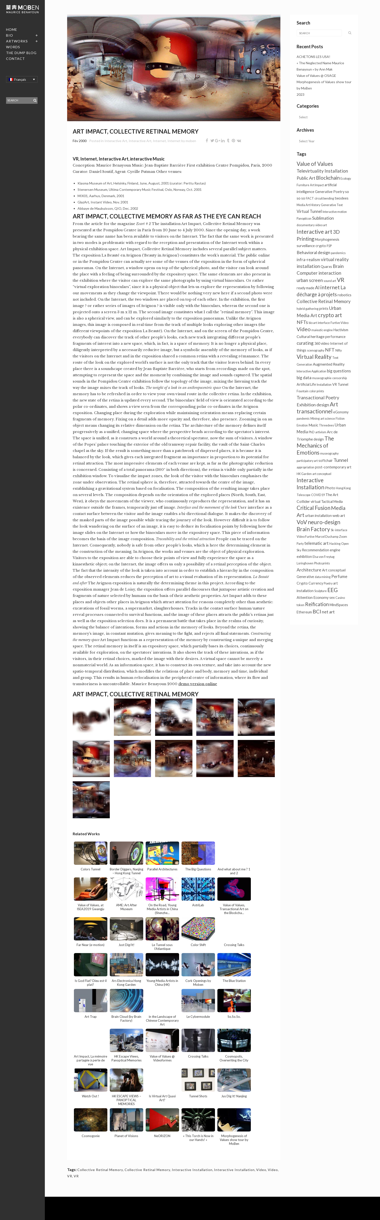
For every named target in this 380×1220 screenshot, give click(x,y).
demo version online (197, 684)
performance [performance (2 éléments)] (335, 337)
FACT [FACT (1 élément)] (310, 198)
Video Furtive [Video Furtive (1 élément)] (306, 536)
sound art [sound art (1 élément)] (330, 281)
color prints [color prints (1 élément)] (316, 391)
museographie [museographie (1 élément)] (322, 378)
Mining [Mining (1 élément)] (315, 418)
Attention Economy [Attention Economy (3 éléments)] (313, 597)
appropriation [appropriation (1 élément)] (305, 467)
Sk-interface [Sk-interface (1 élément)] (339, 530)
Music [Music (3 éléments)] (313, 425)
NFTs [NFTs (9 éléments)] (302, 322)
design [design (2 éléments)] (319, 439)
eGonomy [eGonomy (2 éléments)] (340, 412)
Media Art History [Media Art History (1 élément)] (308, 205)
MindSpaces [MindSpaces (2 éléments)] (339, 605)
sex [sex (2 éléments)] (332, 597)
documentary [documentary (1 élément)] (306, 225)
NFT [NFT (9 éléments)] (330, 350)
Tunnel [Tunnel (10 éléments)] (340, 460)
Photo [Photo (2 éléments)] (330, 488)
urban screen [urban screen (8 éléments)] (310, 280)
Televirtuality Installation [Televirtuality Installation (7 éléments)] (322, 171)
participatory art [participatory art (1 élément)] (307, 461)
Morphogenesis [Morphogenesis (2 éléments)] (327, 239)
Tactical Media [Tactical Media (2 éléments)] (332, 501)
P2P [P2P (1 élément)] (329, 246)
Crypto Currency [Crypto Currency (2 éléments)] (310, 583)
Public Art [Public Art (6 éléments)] (306, 178)
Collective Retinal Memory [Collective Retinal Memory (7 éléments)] (323, 301)
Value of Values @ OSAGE (316, 75)
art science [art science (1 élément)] (327, 418)
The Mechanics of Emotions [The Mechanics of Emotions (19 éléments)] (315, 445)
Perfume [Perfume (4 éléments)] (339, 576)
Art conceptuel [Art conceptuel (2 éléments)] (334, 570)
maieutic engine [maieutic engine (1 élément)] (322, 330)
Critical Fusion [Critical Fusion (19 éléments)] (313, 508)
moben (191, 141)
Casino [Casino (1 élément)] (340, 598)
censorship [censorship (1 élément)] (339, 378)
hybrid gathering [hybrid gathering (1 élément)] (307, 309)
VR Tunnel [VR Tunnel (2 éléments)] (340, 384)
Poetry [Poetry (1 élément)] (328, 583)
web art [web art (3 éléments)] (338, 515)
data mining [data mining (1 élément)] (323, 577)
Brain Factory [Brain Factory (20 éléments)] (313, 529)
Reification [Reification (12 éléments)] (317, 604)
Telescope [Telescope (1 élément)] (303, 495)
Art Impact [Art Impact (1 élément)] (317, 185)
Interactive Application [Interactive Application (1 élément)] (311, 371)
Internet (159, 141)
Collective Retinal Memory (100, 1170)
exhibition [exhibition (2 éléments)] (304, 556)
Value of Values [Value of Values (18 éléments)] (315, 164)
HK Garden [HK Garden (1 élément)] (304, 474)
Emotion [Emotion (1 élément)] (302, 425)
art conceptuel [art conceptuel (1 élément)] (321, 474)
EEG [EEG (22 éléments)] (332, 589)
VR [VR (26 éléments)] (340, 279)
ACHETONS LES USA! (313, 57)
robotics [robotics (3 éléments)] (344, 295)
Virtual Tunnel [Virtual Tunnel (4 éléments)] (309, 211)
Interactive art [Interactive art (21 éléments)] (314, 231)
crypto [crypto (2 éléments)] (321, 246)
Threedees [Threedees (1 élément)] (326, 425)
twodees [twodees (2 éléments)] (341, 198)
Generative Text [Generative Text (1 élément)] (332, 205)
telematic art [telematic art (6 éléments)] (316, 543)
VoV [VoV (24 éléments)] (302, 522)
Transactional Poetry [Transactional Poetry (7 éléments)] (318, 397)
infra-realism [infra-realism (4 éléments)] (308, 259)
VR (69, 1176)
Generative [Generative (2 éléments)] (305, 577)
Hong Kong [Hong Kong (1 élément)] (343, 488)
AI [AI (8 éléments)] (317, 287)
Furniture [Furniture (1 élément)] (303, 185)
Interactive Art (115, 141)
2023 (300, 94)
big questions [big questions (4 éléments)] (339, 371)
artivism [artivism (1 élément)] (320, 432)
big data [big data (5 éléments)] (304, 377)
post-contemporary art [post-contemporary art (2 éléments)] (333, 467)
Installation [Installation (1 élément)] (324, 384)
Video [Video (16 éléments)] (304, 329)
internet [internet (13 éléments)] (330, 287)
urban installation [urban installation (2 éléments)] (318, 516)
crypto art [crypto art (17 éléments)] (330, 315)
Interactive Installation (192, 1170)
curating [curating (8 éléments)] (305, 343)
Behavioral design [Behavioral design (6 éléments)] (313, 252)
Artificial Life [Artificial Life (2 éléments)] (306, 384)
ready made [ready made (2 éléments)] (305, 288)
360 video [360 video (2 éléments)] (321, 343)
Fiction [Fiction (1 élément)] (340, 418)
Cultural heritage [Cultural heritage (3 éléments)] (311, 336)
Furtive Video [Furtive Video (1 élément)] (339, 323)
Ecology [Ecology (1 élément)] (345, 178)
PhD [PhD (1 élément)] (312, 432)
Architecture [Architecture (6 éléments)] (309, 569)
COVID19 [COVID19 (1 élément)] (318, 495)
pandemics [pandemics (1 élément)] (338, 253)
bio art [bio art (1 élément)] (313, 323)
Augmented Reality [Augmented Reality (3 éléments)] (329, 364)
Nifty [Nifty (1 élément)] (338, 350)
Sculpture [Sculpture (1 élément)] (320, 591)
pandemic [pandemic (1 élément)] (303, 418)
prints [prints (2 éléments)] (323, 308)
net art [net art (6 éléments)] (328, 611)
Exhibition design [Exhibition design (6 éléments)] (313, 404)
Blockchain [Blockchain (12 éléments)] (328, 178)
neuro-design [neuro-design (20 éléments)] (324, 522)
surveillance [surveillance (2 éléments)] (306, 246)
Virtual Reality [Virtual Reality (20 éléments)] (314, 356)
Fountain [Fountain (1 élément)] (303, 391)
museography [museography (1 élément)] (329, 453)
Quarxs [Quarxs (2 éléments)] (326, 267)
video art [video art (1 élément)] (321, 225)
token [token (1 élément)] (300, 605)
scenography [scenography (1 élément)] (315, 350)
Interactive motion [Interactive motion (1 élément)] (335, 212)
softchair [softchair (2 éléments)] (325, 460)
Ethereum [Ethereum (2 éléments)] (304, 612)
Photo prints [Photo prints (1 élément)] (322, 563)
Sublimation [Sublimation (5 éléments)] (323, 218)
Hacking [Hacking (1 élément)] (334, 544)
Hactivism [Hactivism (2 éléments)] (340, 330)
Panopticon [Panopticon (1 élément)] (304, 218)
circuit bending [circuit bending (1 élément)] (324, 198)
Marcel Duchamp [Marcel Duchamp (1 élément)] (326, 536)
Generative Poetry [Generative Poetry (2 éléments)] (329, 192)
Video (261, 1170)
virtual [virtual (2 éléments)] (315, 501)
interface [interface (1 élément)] (324, 323)
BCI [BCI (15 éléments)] (317, 611)
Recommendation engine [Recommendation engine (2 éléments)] (321, 550)
